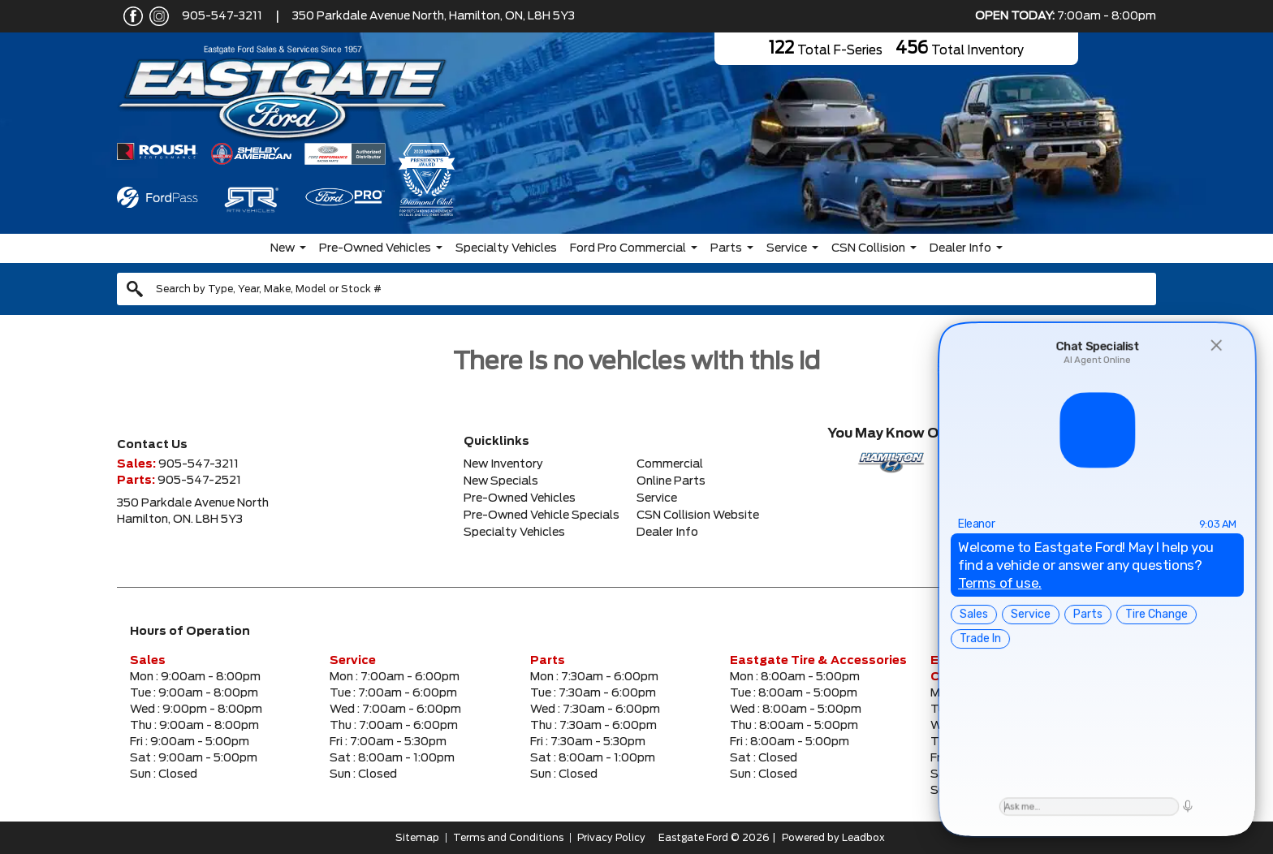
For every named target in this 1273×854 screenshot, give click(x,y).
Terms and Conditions (508, 838)
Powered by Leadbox (833, 838)
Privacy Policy (611, 838)
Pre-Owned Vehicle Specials (541, 515)
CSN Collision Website (697, 515)
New (282, 248)
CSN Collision (868, 248)
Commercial (669, 464)
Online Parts (671, 481)
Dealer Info (960, 248)
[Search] (636, 289)
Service (786, 248)
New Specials (501, 481)
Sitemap (417, 838)
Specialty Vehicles (506, 248)
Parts (726, 248)
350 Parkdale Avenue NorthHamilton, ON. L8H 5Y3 (193, 511)
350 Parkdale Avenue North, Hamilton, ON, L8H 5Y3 (433, 16)
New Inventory (503, 464)
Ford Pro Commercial (628, 248)
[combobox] (636, 289)
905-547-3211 (222, 16)
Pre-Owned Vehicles (375, 248)
